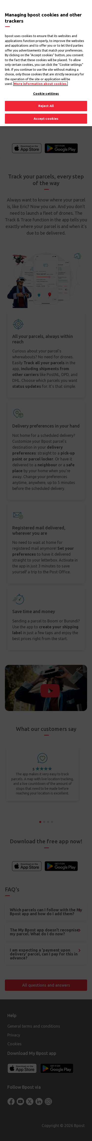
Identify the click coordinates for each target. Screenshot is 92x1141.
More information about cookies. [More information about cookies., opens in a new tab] (40, 83)
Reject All (46, 105)
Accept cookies (46, 118)
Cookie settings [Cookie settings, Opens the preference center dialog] (46, 93)
